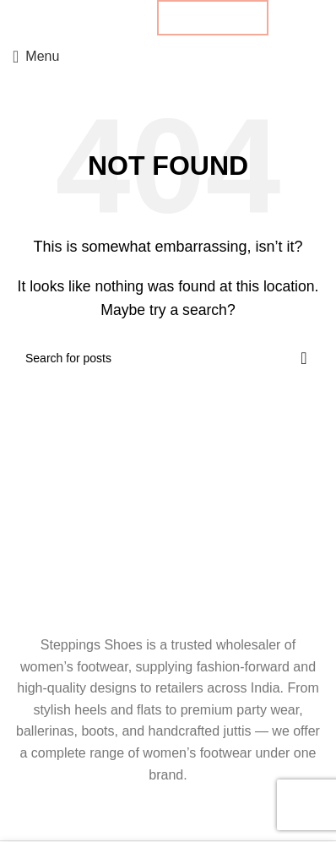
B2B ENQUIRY (213, 17)
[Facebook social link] (75, 18)
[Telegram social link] (133, 18)
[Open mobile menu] (36, 56)
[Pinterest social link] (103, 18)
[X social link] (89, 18)
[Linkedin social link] (118, 18)
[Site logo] (168, 55)
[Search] (168, 358)
